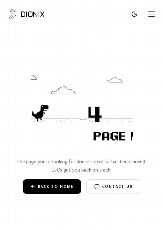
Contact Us (113, 186)
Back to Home (52, 186)
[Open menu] (151, 14)
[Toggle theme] (134, 14)
